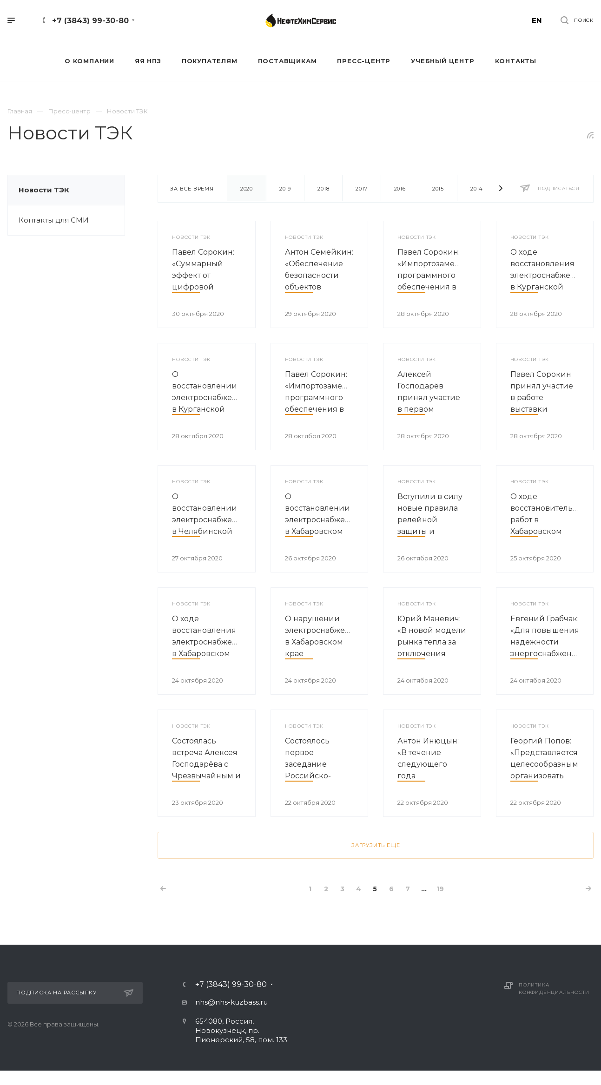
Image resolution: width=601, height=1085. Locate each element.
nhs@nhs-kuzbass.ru (231, 1002)
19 (440, 889)
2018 (323, 188)
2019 (285, 188)
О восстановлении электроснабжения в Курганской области (209, 397)
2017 (361, 188)
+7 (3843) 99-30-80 (90, 20)
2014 (476, 188)
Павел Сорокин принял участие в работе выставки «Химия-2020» (541, 397)
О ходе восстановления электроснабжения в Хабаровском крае (209, 642)
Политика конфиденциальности (554, 988)
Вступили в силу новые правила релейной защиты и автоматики (429, 519)
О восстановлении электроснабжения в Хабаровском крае (322, 519)
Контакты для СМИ (54, 220)
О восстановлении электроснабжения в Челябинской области (209, 519)
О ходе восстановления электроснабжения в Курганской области (548, 275)
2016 (400, 188)
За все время (192, 188)
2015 (438, 188)
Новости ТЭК (44, 189)
